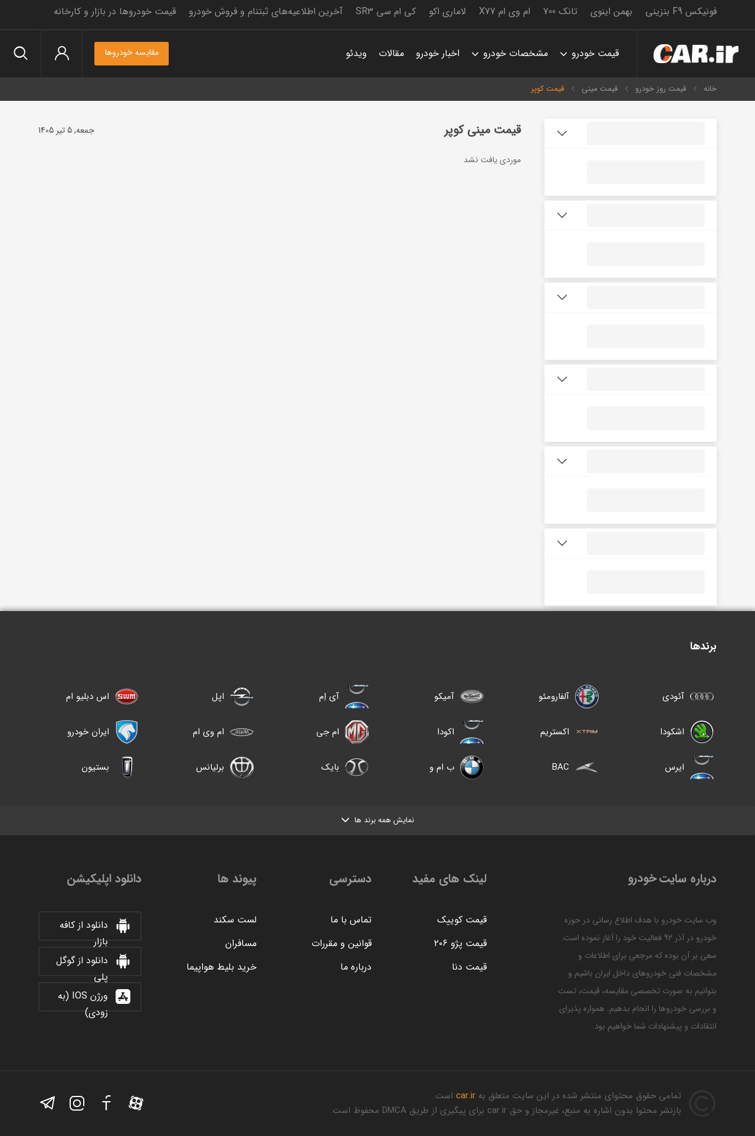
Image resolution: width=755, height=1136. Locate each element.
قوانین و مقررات (341, 943)
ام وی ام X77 (504, 11)
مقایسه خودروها (132, 52)
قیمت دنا (469, 967)
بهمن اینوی (611, 11)
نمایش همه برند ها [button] (378, 820)
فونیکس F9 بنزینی (681, 11)
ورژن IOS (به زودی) (95, 1000)
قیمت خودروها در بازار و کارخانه (115, 11)
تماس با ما (351, 919)
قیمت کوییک (462, 919)
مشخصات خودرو (515, 53)
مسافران (241, 943)
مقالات (391, 53)
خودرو (696, 53)
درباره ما (356, 967)
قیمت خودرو (595, 53)
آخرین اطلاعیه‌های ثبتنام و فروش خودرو (266, 11)
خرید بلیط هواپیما (221, 967)
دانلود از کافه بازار (96, 929)
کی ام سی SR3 (386, 11)
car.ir (465, 1096)
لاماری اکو (447, 11)
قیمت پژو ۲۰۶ (460, 943)
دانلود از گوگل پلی (94, 964)
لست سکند (235, 919)
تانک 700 (560, 11)
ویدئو (356, 53)
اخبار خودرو (437, 53)
